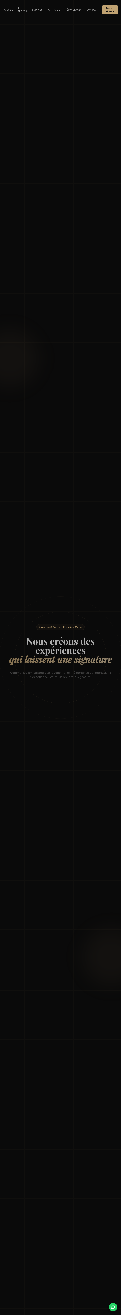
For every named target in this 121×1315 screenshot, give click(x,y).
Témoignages (73, 9)
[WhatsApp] (113, 1307)
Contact (92, 9)
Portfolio (53, 9)
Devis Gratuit (110, 10)
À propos (22, 10)
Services (37, 9)
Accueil (8, 9)
